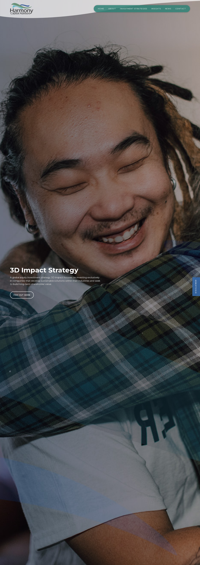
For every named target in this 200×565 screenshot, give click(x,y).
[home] (25, 9)
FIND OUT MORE (22, 295)
